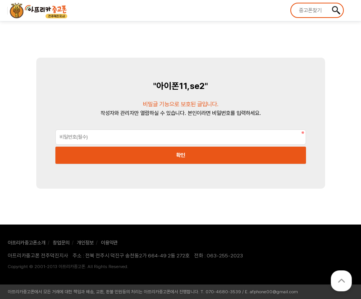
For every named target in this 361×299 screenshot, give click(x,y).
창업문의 (61, 243)
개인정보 (85, 243)
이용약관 (109, 243)
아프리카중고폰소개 (26, 243)
